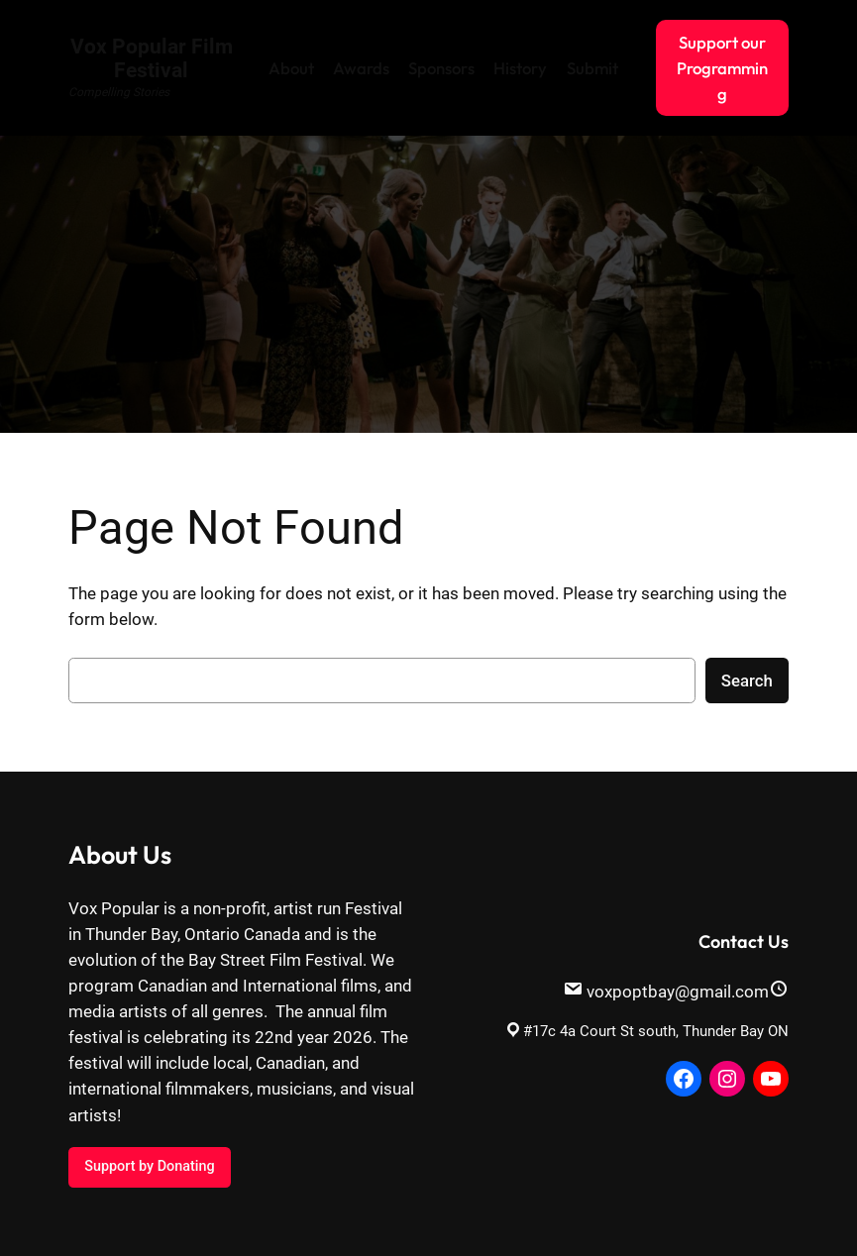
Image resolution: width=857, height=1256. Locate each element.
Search (747, 680)
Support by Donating (149, 1166)
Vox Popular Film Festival (151, 58)
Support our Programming (722, 68)
